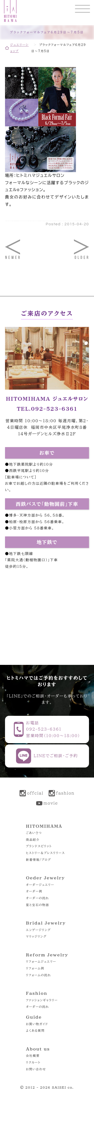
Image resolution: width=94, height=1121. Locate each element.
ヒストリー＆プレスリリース (45, 852)
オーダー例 (34, 891)
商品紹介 (32, 839)
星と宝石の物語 (37, 904)
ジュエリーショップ (19, 48)
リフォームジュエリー (41, 961)
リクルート (33, 1062)
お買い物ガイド (37, 1023)
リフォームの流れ (38, 974)
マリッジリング (36, 936)
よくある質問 (35, 1030)
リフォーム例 (35, 968)
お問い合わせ (36, 1069)
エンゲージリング (38, 929)
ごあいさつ (34, 832)
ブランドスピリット (39, 846)
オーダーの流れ (37, 897)
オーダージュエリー (40, 884)
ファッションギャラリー (42, 1000)
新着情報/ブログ (38, 859)
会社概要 (32, 1055)
